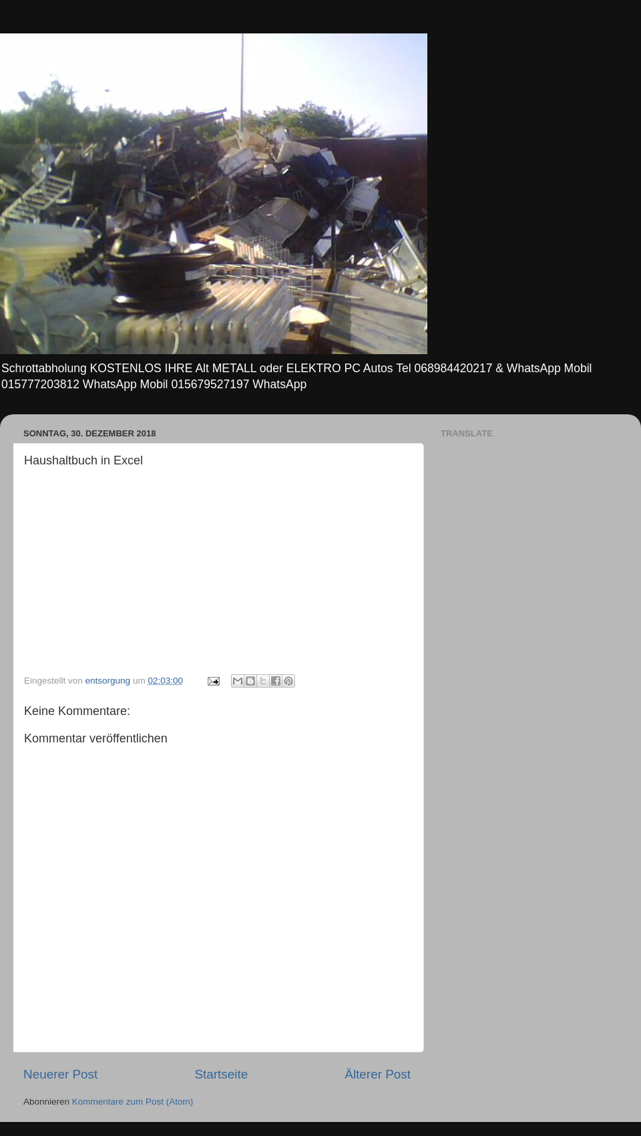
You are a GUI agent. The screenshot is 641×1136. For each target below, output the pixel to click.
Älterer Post (378, 1074)
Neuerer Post (60, 1074)
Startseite (221, 1074)
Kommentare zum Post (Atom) (133, 1102)
